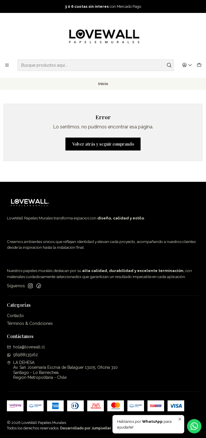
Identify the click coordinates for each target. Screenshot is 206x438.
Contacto (15, 315)
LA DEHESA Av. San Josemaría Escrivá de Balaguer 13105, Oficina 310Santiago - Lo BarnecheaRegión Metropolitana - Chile (62, 370)
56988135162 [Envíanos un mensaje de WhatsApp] (22, 354)
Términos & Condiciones (30, 323)
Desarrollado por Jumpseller (85, 428)
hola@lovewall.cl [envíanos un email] (26, 347)
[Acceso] (187, 65)
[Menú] (7, 65)
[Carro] (199, 65)
